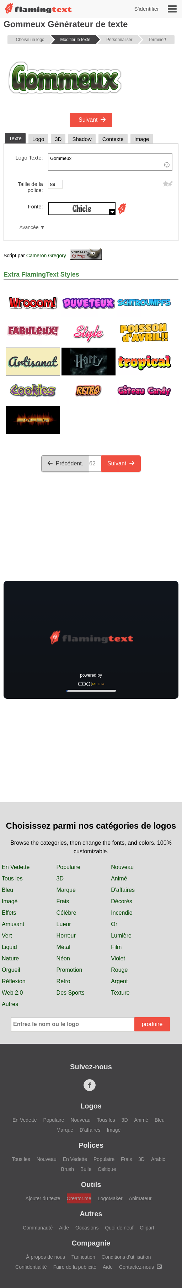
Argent (119, 981)
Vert (7, 936)
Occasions (86, 1228)
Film (116, 947)
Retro (63, 981)
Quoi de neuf (119, 1228)
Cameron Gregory (46, 255)
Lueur (64, 924)
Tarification (83, 1257)
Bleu (7, 890)
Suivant (92, 120)
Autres (10, 1004)
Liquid (9, 947)
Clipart (147, 1228)
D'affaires (123, 890)
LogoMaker (110, 1198)
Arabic (158, 1159)
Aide (64, 1228)
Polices (91, 1145)
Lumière (121, 936)
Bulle (85, 1169)
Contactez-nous (140, 1267)
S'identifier (146, 9)
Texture (120, 993)
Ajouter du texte (43, 1198)
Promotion (69, 970)
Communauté (38, 1228)
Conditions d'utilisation (126, 1257)
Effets (9, 913)
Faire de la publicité (74, 1267)
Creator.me (79, 1198)
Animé (119, 878)
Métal (63, 947)
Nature (10, 958)
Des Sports (71, 993)
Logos (91, 1106)
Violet (118, 958)
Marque (66, 890)
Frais (63, 901)
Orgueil (11, 970)
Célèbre (66, 913)
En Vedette (16, 867)
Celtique (107, 1169)
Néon (63, 958)
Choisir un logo (30, 39)
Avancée (28, 227)
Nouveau (122, 867)
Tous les (12, 878)
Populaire (69, 867)
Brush (67, 1169)
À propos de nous (45, 1257)
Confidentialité (31, 1267)
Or (114, 924)
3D (60, 878)
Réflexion (14, 981)
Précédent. (65, 463)
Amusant (13, 924)
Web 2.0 (12, 993)
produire (152, 1024)
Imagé (9, 901)
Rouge (119, 970)
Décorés (121, 901)
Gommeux (110, 162)
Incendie (122, 913)
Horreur (66, 936)
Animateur (140, 1198)
